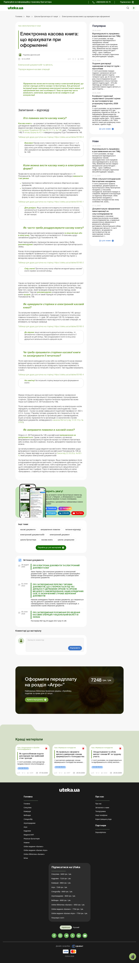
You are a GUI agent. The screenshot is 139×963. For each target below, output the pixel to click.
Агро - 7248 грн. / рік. (59, 887)
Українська (66, 927)
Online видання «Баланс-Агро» (35, 850)
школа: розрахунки (66, 540)
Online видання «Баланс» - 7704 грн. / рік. (67, 909)
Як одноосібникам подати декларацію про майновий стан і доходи (31, 756)
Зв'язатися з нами (102, 808)
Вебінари (27, 815)
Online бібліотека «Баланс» (34, 854)
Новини (27, 843)
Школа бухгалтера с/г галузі (32, 26)
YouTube (79, 513)
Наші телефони (101, 815)
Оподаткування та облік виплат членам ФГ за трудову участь (107, 754)
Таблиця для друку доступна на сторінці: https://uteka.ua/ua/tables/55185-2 (51, 263)
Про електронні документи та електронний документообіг (56, 567)
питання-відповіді (73, 530)
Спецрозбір (28, 819)
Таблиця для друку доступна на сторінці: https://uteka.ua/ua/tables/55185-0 (51, 137)
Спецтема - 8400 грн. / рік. (61, 874)
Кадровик (27, 831)
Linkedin (65, 513)
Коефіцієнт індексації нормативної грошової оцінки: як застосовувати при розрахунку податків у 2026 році (106, 101)
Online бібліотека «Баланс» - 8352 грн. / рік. (68, 905)
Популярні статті (57, 918)
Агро (20, 26)
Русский (76, 927)
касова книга (47, 540)
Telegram (52, 513)
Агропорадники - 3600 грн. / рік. (63, 896)
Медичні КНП (29, 835)
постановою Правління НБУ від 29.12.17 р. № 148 (39, 130)
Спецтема (27, 808)
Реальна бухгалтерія (32, 839)
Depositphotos (100, 832)
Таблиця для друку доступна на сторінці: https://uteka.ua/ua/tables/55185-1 (51, 202)
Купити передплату (35, 700)
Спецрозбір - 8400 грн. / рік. (62, 892)
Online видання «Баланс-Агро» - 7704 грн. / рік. (69, 913)
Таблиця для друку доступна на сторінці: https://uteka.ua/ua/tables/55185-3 (51, 326)
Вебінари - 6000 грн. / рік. (61, 900)
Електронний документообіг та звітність (35, 65)
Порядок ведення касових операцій (34, 69)
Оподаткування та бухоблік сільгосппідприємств (28, 748)
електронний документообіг (32, 535)
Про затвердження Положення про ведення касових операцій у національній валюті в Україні (56, 615)
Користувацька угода (103, 819)
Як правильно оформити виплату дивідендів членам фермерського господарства (70, 754)
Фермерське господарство (67, 747)
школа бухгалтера (28, 540)
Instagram (67, 508)
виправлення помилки (50, 530)
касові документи (27, 530)
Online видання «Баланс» (33, 846)
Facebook (52, 508)
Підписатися (125, 2)
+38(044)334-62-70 (103, 2)
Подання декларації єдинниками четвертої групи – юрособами (106, 66)
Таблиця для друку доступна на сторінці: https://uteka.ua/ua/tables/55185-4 (51, 375)
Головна (27, 804)
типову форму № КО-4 (33, 132)
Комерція (27, 811)
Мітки (26, 858)
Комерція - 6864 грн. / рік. (61, 883)
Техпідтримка (100, 811)
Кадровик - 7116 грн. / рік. (61, 878)
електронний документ (60, 535)
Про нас (98, 804)
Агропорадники (29, 823)
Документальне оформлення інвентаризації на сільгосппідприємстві (106, 211)
